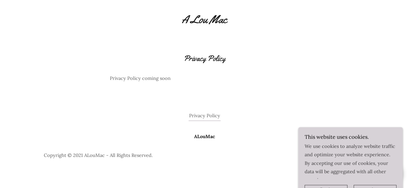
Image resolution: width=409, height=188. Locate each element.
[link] (204, 19)
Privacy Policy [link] (204, 116)
